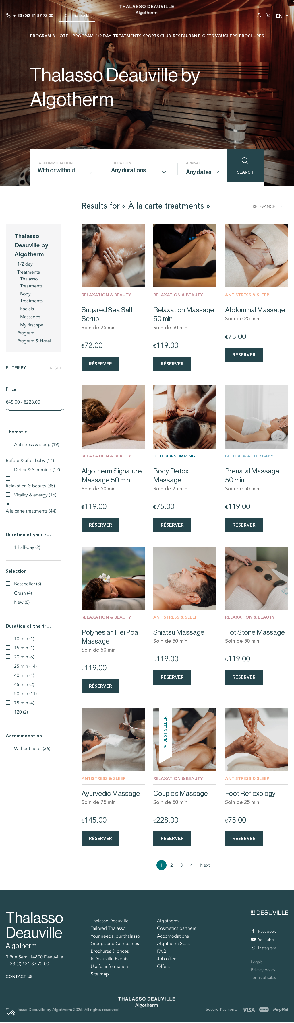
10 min (24, 638)
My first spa (31, 324)
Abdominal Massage (255, 309)
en (279, 16)
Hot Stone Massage (255, 632)
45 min (24, 684)
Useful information (109, 967)
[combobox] (67, 172)
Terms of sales (263, 978)
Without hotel (32, 748)
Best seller (27, 583)
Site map (100, 974)
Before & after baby (30, 460)
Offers (163, 967)
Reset (55, 368)
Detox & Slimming (37, 469)
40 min (24, 675)
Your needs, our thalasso (115, 937)
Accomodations (173, 937)
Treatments (127, 36)
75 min (24, 702)
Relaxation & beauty (30, 485)
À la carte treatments (31, 510)
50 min (25, 693)
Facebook (264, 932)
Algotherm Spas (173, 944)
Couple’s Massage (180, 794)
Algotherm (168, 921)
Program (83, 36)
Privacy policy (263, 970)
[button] (11, 1013)
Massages (30, 316)
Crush (23, 592)
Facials (27, 308)
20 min (24, 656)
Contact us (19, 977)
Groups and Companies (115, 944)
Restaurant (186, 36)
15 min (24, 647)
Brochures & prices (110, 952)
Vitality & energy (35, 494)
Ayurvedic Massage (111, 794)
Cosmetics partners (176, 929)
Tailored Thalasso (108, 929)
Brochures (251, 36)
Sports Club (157, 36)
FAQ (161, 952)
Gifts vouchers (219, 36)
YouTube (262, 940)
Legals (256, 962)
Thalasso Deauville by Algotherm (31, 244)
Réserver (100, 363)
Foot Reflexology (250, 794)
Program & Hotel (50, 36)
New (22, 602)
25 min (25, 666)
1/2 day (103, 36)
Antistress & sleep (36, 444)
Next (205, 866)
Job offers (167, 959)
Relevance (268, 207)
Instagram (264, 949)
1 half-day (27, 547)
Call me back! (77, 15)
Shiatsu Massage (178, 632)
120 (21, 711)
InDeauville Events (109, 959)
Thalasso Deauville (110, 921)
